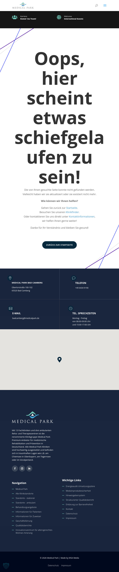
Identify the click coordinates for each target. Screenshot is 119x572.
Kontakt (69, 509)
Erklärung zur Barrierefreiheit (79, 504)
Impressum (71, 518)
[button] (105, 7)
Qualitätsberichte (24, 525)
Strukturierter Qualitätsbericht (80, 499)
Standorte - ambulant (25, 502)
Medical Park (21, 489)
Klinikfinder (72, 212)
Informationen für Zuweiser (28, 516)
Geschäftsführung (24, 520)
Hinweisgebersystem (75, 495)
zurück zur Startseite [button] (59, 245)
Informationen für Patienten (28, 511)
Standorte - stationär (25, 498)
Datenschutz (71, 513)
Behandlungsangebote (26, 507)
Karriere (23, 16)
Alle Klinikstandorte (24, 493)
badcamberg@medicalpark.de (25, 318)
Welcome (68, 16)
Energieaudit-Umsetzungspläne (80, 486)
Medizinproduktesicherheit (78, 490)
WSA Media (74, 558)
